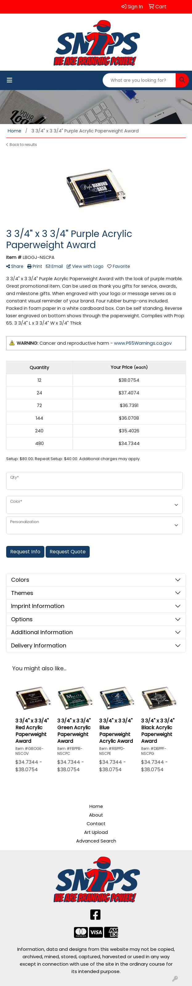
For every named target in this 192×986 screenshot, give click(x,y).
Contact (96, 824)
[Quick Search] (139, 80)
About (96, 815)
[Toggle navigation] (9, 80)
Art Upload (96, 832)
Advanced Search (96, 841)
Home (96, 806)
